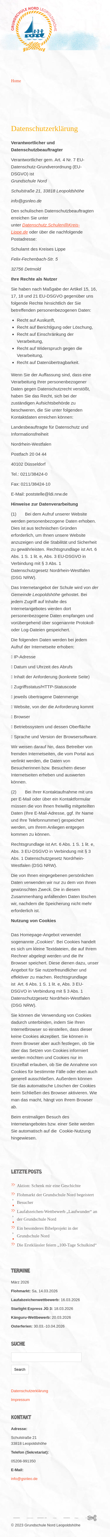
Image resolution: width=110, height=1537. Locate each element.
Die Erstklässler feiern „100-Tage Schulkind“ (57, 1245)
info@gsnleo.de (24, 1478)
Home (16, 81)
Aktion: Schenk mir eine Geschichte (49, 1185)
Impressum (20, 1399)
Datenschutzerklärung (29, 1391)
